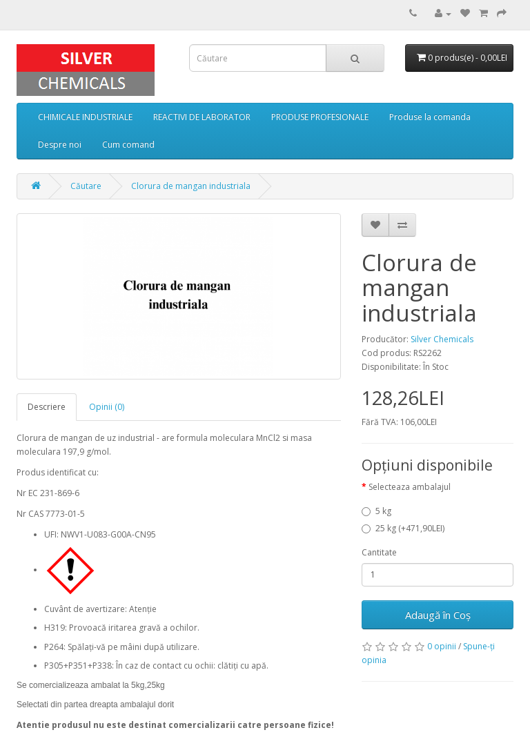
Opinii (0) (106, 407)
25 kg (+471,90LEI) (403, 528)
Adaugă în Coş (438, 615)
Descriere (47, 407)
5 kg (376, 511)
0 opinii (441, 646)
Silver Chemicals (442, 339)
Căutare (85, 186)
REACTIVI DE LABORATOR (202, 117)
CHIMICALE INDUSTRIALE (85, 117)
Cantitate (379, 552)
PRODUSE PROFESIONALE (320, 117)
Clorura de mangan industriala (191, 186)
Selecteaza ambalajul (410, 487)
